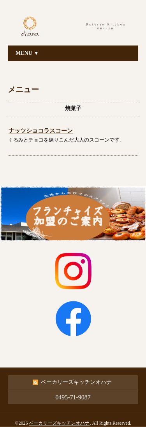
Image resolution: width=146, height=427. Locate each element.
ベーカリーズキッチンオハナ (59, 423)
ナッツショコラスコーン (41, 131)
